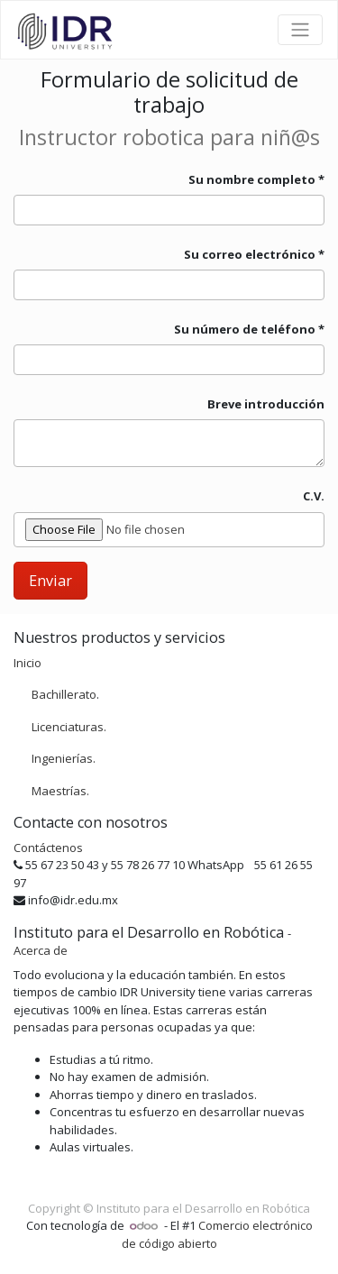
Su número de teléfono (246, 329)
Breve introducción (265, 404)
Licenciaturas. (69, 727)
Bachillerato (64, 694)
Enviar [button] (50, 581)
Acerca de (41, 950)
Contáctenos (48, 847)
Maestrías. (60, 791)
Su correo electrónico (249, 254)
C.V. (313, 496)
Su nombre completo (251, 179)
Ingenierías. (64, 758)
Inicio (27, 663)
